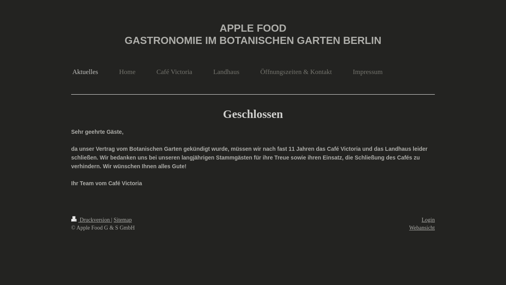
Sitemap (123, 220)
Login (428, 220)
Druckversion (91, 220)
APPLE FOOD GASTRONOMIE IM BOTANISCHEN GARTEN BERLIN (253, 34)
